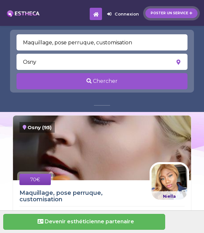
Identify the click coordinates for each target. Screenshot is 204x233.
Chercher (102, 81)
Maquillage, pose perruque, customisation (61, 196)
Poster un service (171, 13)
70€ (35, 179)
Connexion (123, 14)
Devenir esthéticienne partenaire (84, 221)
